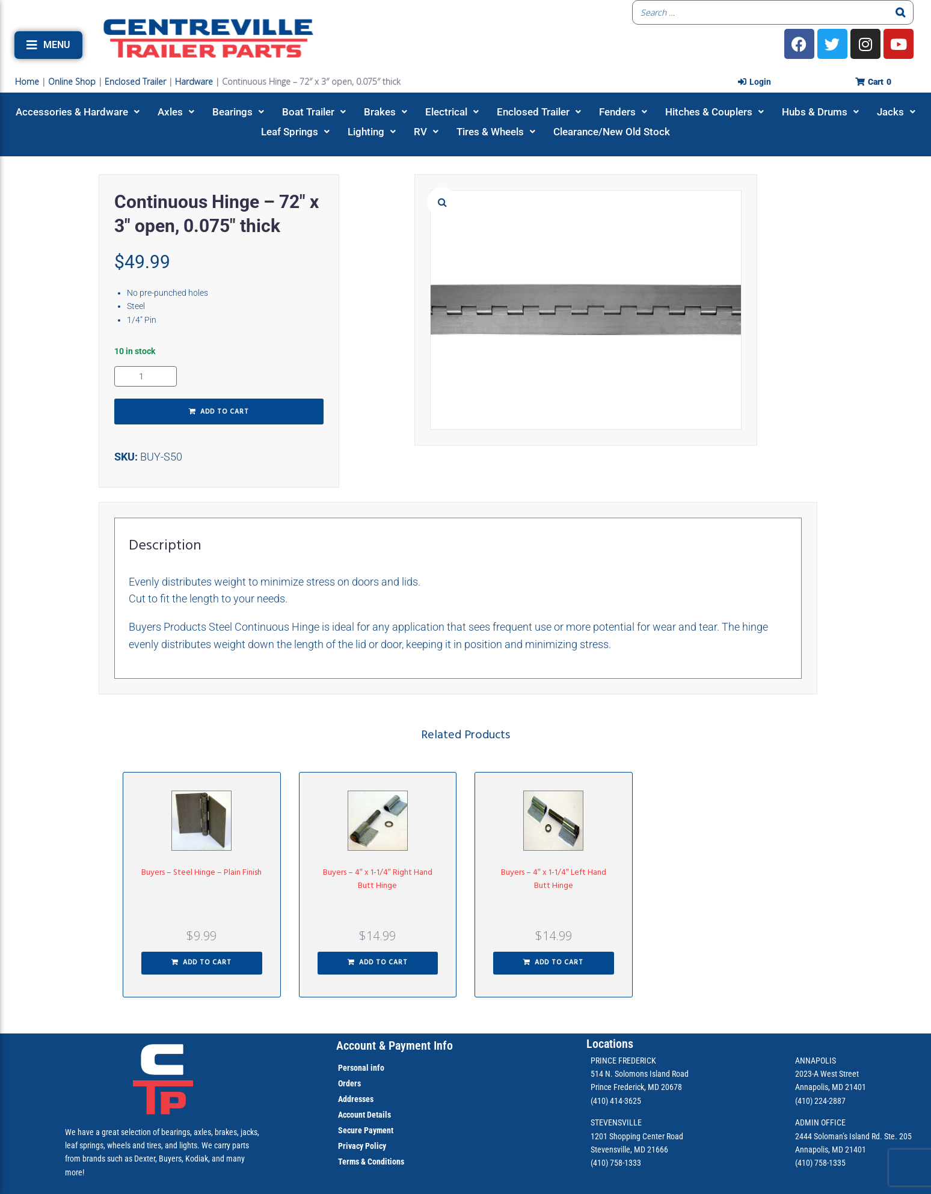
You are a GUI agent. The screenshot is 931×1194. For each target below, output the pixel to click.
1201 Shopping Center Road (637, 1136)
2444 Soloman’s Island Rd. (838, 1136)
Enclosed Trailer (135, 81)
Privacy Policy (362, 1146)
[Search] (901, 12)
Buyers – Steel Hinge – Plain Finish (201, 873)
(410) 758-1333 (616, 1163)
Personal (353, 1068)
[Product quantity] (145, 376)
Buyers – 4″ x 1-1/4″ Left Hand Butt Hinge (553, 879)
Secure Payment (365, 1130)
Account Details (364, 1114)
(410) (804, 1163)
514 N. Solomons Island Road (640, 1074)
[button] (48, 45)
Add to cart (224, 411)
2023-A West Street (827, 1074)
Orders (349, 1083)
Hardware (194, 81)
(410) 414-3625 (616, 1101)
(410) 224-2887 (820, 1101)
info (376, 1068)
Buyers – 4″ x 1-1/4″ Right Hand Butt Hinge (377, 879)
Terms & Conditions (371, 1161)
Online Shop (72, 81)
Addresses (355, 1099)
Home (27, 81)
